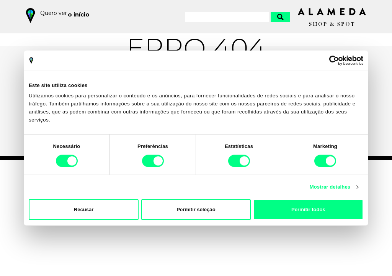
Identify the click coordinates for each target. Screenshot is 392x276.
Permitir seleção (195, 209)
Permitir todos (308, 209)
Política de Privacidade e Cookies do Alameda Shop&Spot (211, 241)
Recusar (84, 209)
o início (80, 13)
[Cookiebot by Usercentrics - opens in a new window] (329, 61)
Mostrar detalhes (330, 187)
